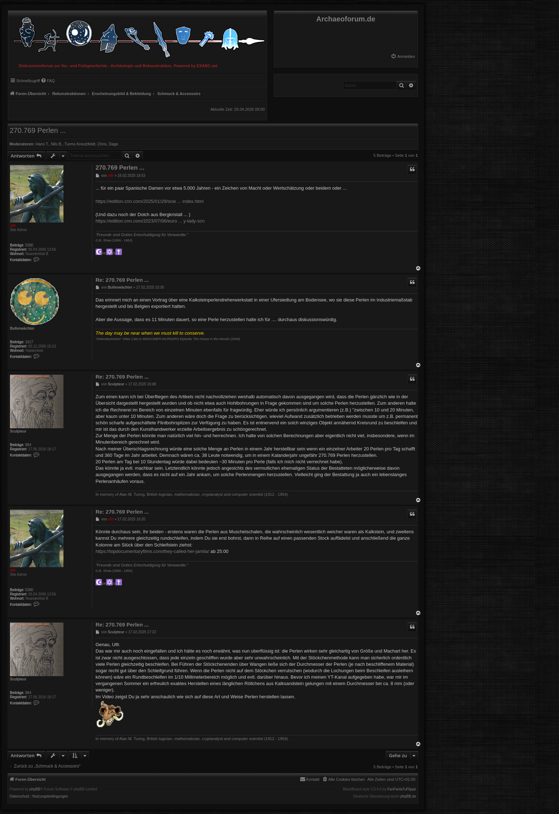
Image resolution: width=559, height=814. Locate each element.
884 (28, 445)
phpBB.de (408, 796)
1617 (29, 342)
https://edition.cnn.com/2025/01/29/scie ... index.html (150, 201)
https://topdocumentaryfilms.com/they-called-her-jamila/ (152, 551)
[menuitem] (403, 56)
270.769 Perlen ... (38, 130)
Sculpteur (18, 431)
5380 (29, 245)
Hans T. (42, 144)
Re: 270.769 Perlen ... (122, 280)
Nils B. (56, 144)
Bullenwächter (22, 328)
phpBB (35, 789)
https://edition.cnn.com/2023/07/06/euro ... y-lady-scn (150, 221)
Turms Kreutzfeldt (80, 144)
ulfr (13, 226)
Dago (113, 144)
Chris (102, 144)
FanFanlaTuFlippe (401, 789)
